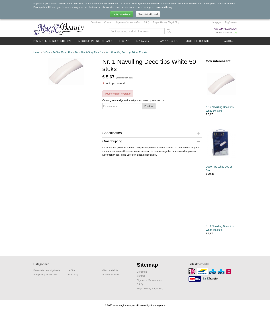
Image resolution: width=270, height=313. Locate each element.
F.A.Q (146, 22)
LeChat (124, 41)
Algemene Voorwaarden (128, 22)
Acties (228, 41)
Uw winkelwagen (225, 28)
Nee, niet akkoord (148, 14)
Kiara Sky (143, 41)
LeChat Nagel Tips (62, 52)
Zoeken (168, 31)
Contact (108, 22)
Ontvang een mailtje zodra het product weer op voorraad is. (133, 100)
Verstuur (149, 106)
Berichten (96, 22)
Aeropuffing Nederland (95, 41)
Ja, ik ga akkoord (121, 14)
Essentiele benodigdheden (52, 41)
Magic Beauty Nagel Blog (166, 22)
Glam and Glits (167, 41)
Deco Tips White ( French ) (89, 52)
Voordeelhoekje (196, 41)
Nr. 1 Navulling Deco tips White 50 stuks (126, 52)
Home (36, 52)
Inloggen (216, 22)
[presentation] (130, 118)
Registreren (231, 22)
